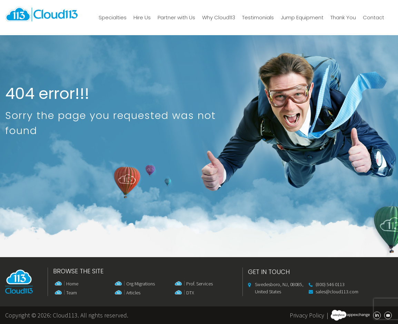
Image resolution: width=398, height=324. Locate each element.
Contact (373, 17)
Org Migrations (140, 284)
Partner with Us (176, 17)
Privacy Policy (307, 315)
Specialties (113, 17)
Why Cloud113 (218, 17)
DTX (190, 293)
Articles (133, 293)
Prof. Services (199, 284)
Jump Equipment (302, 17)
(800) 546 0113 (330, 284)
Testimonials (258, 17)
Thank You (343, 17)
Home (72, 284)
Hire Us (142, 17)
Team (71, 293)
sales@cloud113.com (337, 291)
